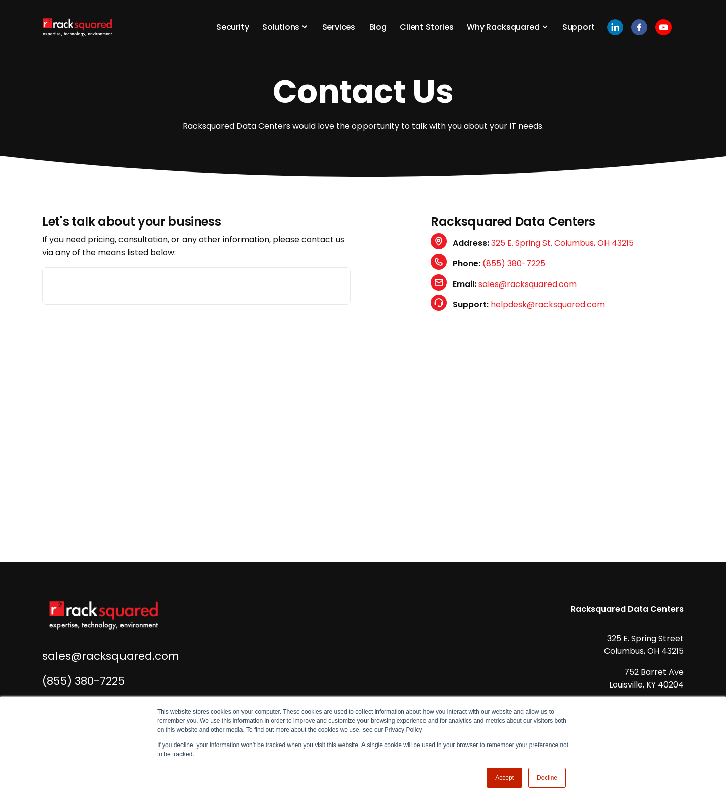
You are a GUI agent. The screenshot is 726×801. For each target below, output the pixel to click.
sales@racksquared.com (527, 284)
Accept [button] (504, 777)
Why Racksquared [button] (503, 27)
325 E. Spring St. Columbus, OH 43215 (562, 243)
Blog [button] (378, 27)
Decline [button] (547, 777)
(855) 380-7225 (514, 263)
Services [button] (339, 27)
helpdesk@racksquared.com (548, 304)
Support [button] (578, 27)
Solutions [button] (280, 27)
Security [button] (232, 27)
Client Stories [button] (427, 27)
